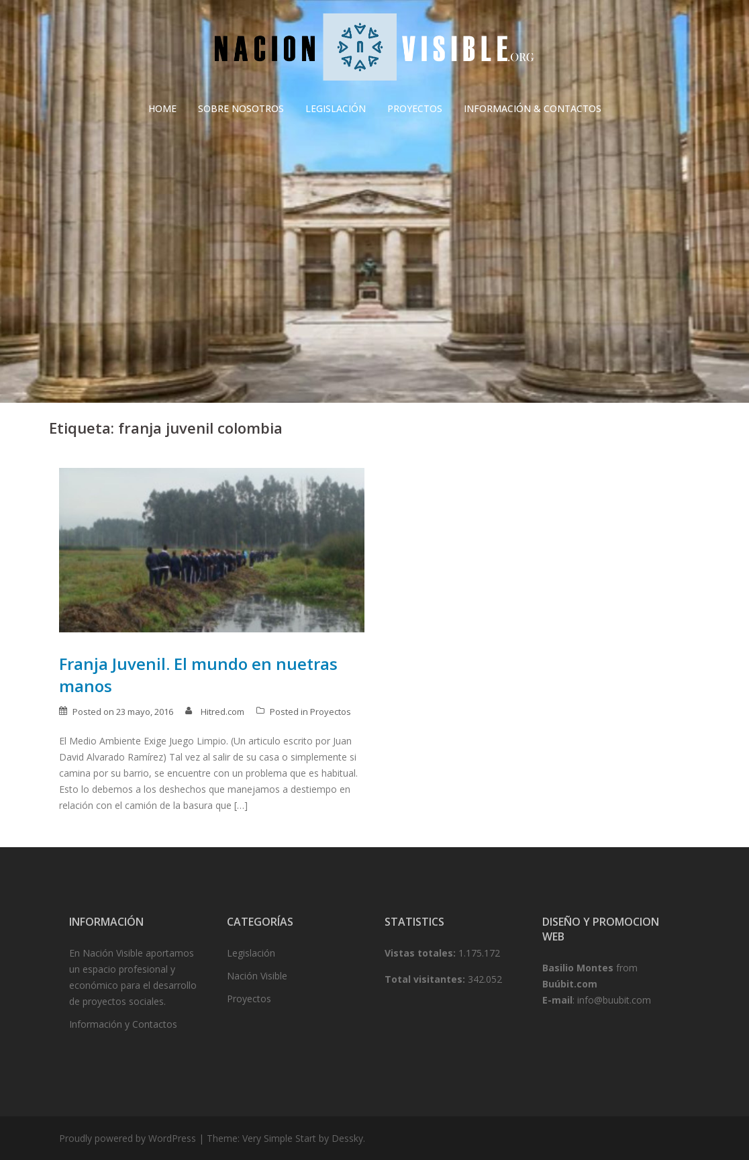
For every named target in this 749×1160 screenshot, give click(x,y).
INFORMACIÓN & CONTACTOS (532, 108)
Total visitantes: (426, 979)
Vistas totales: (421, 953)
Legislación (251, 953)
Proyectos (330, 712)
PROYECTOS (414, 108)
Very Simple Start (279, 1138)
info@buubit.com (614, 1000)
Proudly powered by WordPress (127, 1138)
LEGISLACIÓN (335, 108)
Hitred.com (222, 712)
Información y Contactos (123, 1024)
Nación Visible (257, 975)
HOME (162, 108)
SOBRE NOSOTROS (241, 108)
